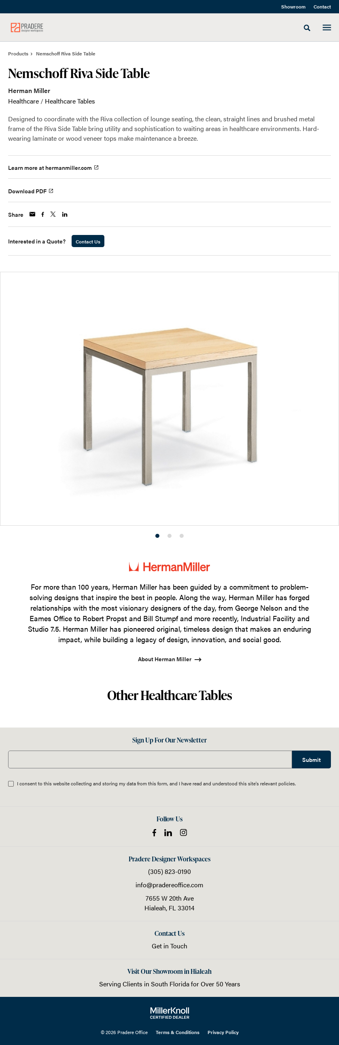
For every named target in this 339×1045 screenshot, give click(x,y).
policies (286, 783)
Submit (311, 759)
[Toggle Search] (307, 28)
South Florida (170, 983)
